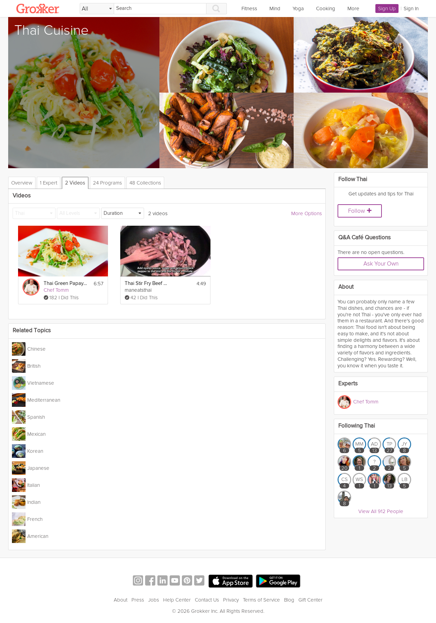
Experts (348, 384)
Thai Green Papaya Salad (65, 283)
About (120, 600)
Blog (289, 600)
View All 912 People (380, 511)
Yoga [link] (298, 8)
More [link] (353, 8)
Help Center (177, 600)
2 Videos (75, 183)
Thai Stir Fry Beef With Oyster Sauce (146, 283)
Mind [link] (274, 8)
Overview (21, 183)
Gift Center (310, 600)
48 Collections (145, 183)
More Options (306, 213)
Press (137, 600)
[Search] (160, 8)
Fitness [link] (249, 8)
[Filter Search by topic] (97, 8)
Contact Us (207, 600)
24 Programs (107, 183)
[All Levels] (78, 213)
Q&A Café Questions (364, 238)
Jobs (153, 600)
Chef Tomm (56, 290)
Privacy (231, 600)
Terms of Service (261, 600)
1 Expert (48, 183)
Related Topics (32, 331)
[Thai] (34, 213)
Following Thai (356, 426)
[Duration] (122, 213)
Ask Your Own (381, 263)
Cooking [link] (325, 8)
